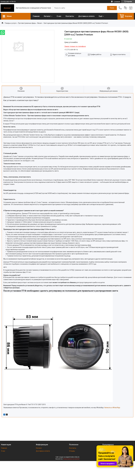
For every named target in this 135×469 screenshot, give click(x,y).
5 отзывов (117, 1)
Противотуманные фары (27, 23)
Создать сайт (5, 1)
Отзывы (72, 451)
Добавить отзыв (125, 8)
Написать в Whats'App (112, 407)
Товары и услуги (10, 23)
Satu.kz (77, 457)
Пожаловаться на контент (71, 459)
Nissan (39, 23)
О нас (59, 16)
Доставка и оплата (86, 16)
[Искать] (112, 8)
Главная (36, 16)
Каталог (47, 16)
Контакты (70, 16)
